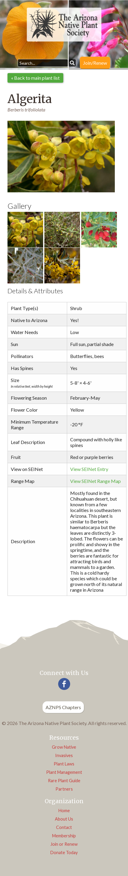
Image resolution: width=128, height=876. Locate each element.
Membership (64, 835)
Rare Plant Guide (64, 780)
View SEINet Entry (89, 469)
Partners (64, 789)
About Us (64, 818)
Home (64, 810)
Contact (64, 827)
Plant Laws (64, 763)
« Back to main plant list (35, 78)
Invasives (64, 755)
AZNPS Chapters (63, 707)
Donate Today (64, 852)
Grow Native (64, 747)
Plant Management (64, 772)
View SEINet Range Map (95, 481)
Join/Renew (95, 63)
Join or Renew (64, 844)
